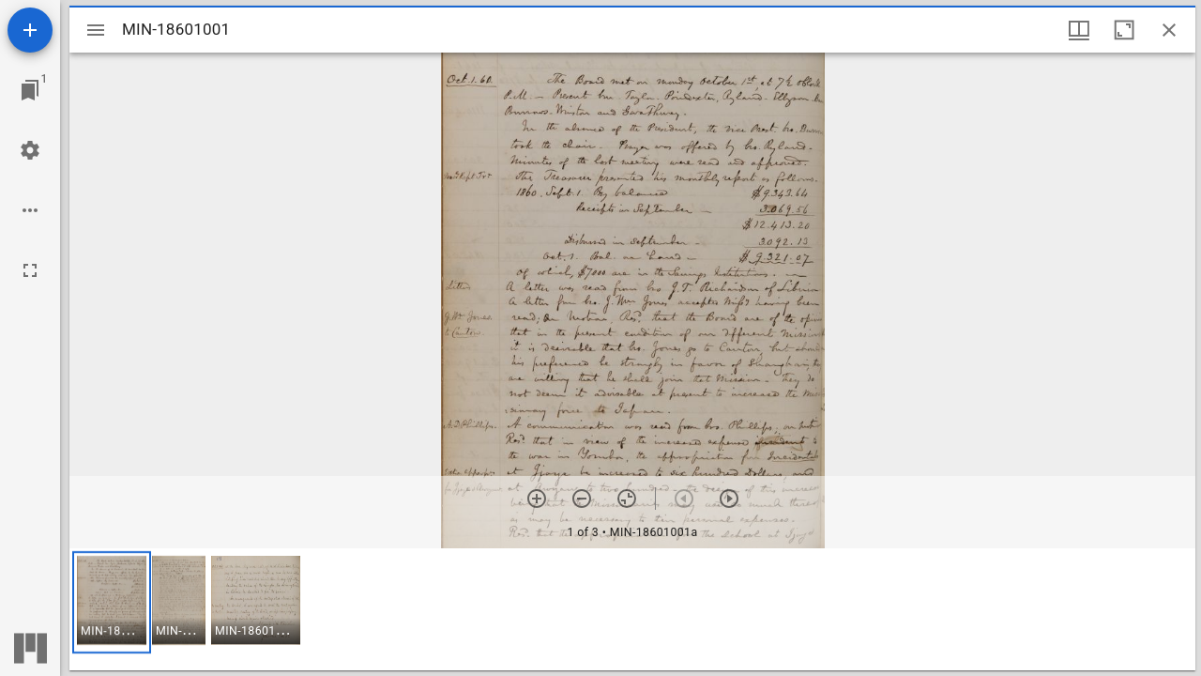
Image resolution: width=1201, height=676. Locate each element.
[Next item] (729, 498)
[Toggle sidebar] (95, 30)
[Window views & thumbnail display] (1079, 30)
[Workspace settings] (30, 150)
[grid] (632, 609)
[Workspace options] (30, 210)
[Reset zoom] (626, 498)
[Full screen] (30, 270)
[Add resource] (30, 30)
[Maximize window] (1124, 30)
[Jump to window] (30, 90)
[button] (111, 602)
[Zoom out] (581, 498)
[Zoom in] (536, 498)
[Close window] (1169, 30)
